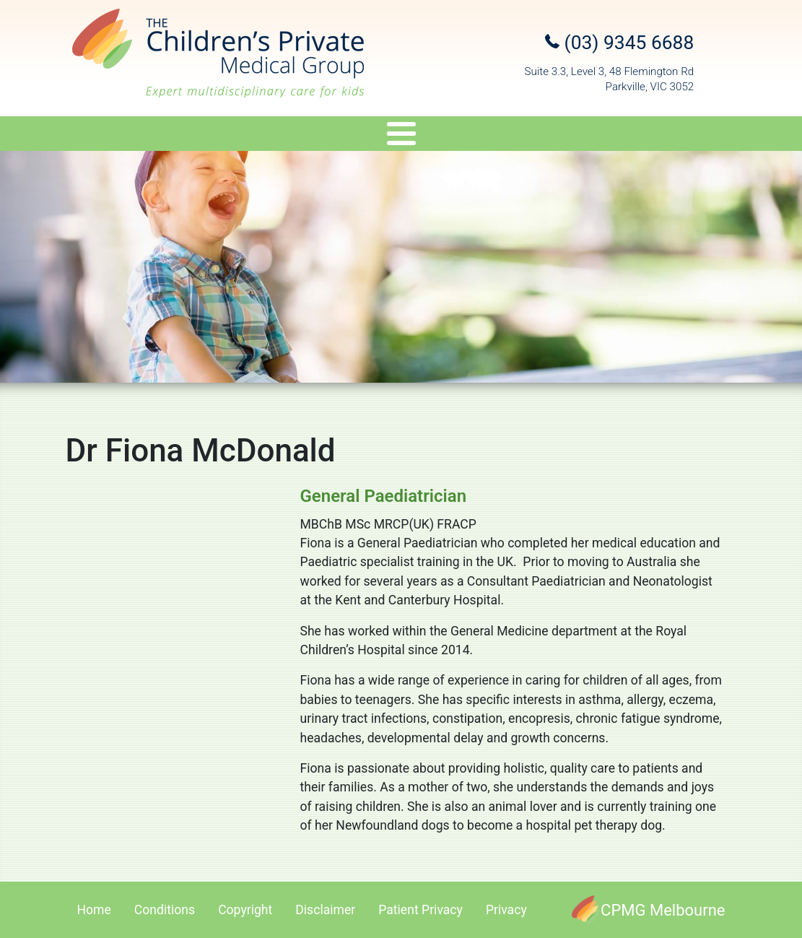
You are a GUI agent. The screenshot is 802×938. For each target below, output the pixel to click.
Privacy (506, 910)
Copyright (245, 910)
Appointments (508, 136)
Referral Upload (623, 136)
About (65, 136)
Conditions (164, 910)
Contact (722, 136)
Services (256, 136)
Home (94, 910)
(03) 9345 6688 (619, 42)
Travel (419, 136)
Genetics (346, 136)
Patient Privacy (420, 910)
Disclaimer (325, 910)
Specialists (157, 136)
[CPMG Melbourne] (648, 909)
